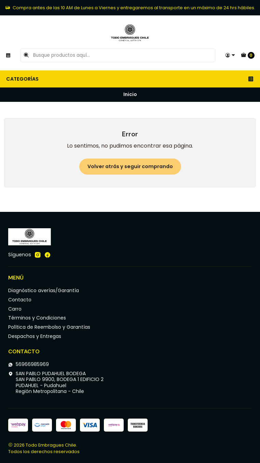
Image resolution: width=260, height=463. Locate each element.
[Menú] (8, 55)
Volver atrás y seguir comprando (130, 166)
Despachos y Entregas (34, 336)
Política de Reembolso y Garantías (49, 327)
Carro (15, 308)
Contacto (19, 299)
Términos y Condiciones (37, 317)
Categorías (130, 79)
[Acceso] (230, 55)
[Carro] (248, 55)
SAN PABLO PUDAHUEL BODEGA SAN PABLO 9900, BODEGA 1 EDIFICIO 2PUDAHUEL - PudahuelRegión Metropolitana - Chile (56, 382)
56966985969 (28, 364)
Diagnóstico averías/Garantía (43, 290)
